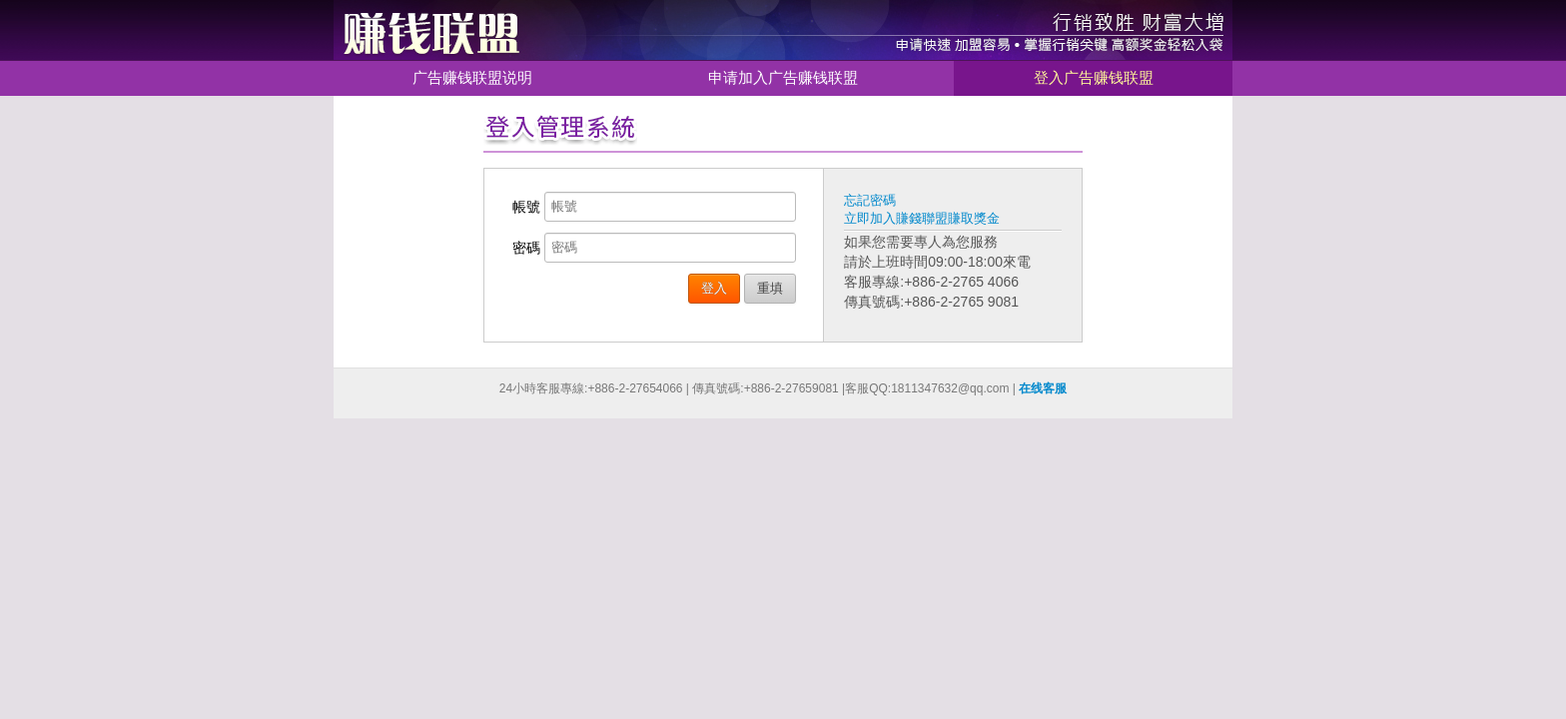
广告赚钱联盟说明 (472, 77)
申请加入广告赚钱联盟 (783, 77)
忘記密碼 (870, 200)
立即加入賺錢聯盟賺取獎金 (922, 218)
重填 (770, 288)
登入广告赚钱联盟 (1094, 77)
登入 (714, 288)
